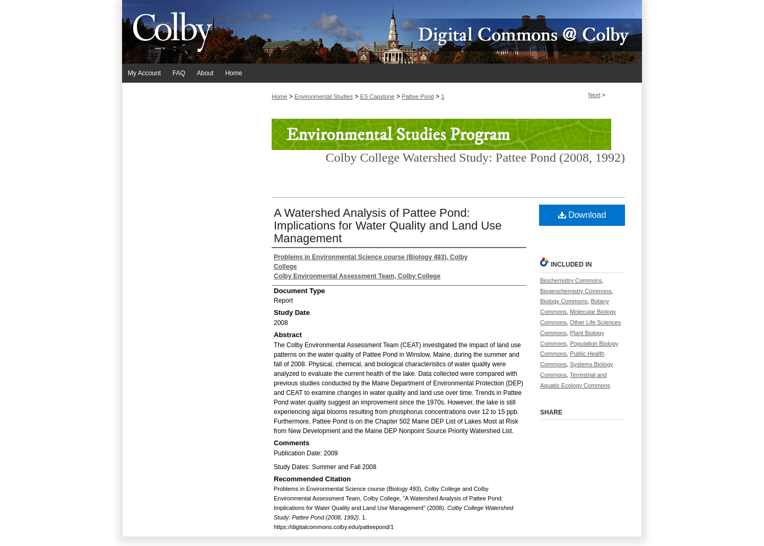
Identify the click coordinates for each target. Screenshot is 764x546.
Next (594, 95)
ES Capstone (377, 96)
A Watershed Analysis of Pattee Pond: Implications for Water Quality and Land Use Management (388, 225)
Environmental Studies (323, 96)
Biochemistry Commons (571, 280)
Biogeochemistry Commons (576, 291)
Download (582, 214)
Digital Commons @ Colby (445, 32)
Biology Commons (563, 301)
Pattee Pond (418, 96)
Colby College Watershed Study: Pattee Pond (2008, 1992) (475, 157)
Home (279, 96)
